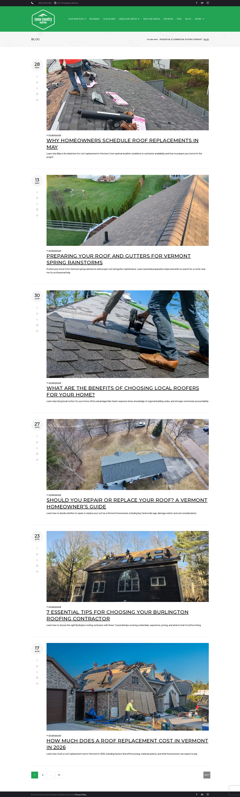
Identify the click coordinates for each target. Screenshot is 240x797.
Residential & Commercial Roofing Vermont (181, 38)
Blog (193, 18)
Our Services (82, 18)
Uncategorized (55, 134)
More (203, 18)
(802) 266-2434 (45, 3)
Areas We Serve (134, 18)
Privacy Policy (80, 794)
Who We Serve (156, 18)
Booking (99, 18)
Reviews (173, 18)
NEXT (207, 775)
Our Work (114, 18)
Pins (184, 18)
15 (59, 774)
